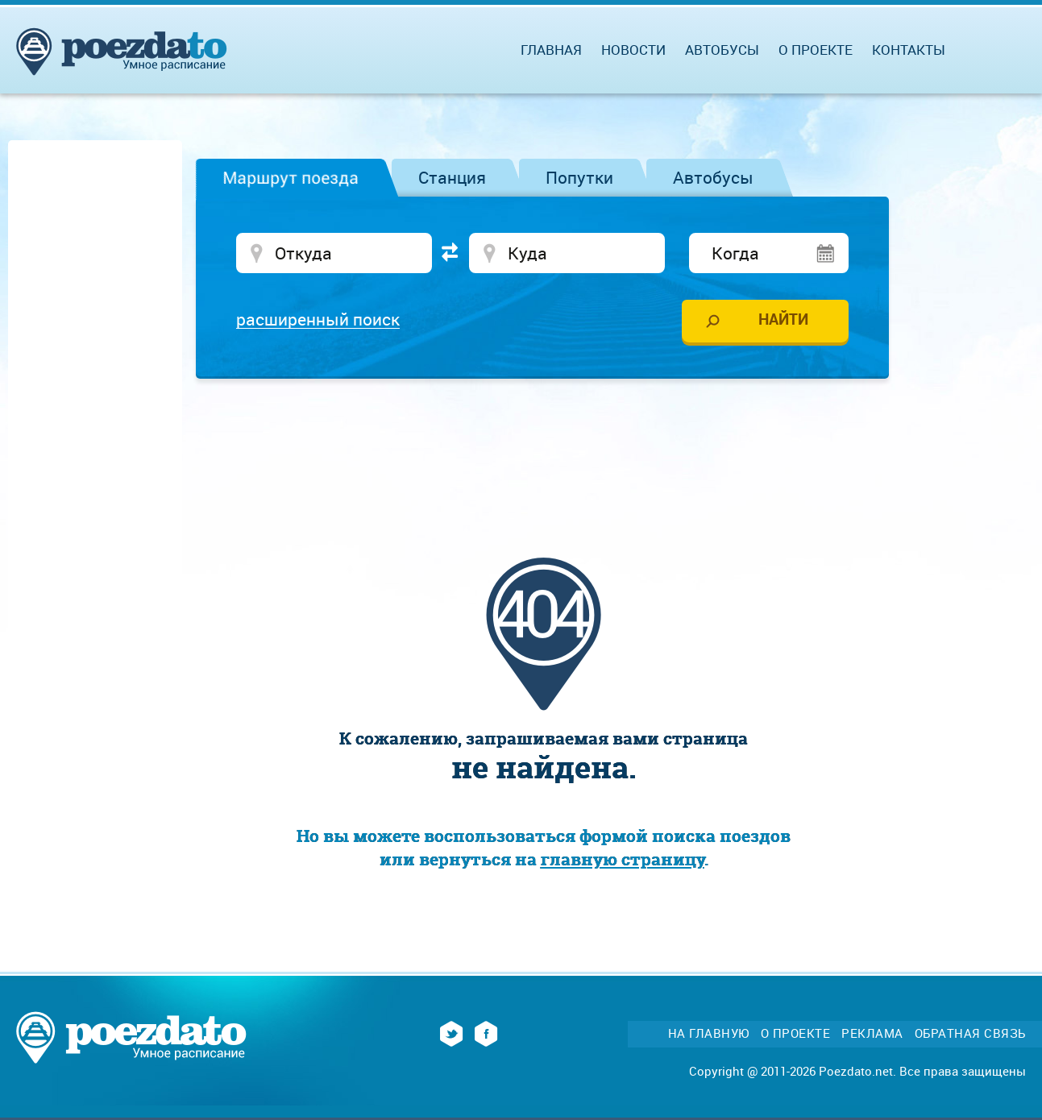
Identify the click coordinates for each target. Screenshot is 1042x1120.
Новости (633, 49)
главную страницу (622, 859)
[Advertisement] (544, 439)
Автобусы (713, 177)
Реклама (872, 1033)
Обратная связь (970, 1033)
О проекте (815, 49)
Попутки (579, 177)
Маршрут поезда (290, 177)
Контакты (908, 49)
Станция (452, 177)
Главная (551, 49)
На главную (708, 1033)
